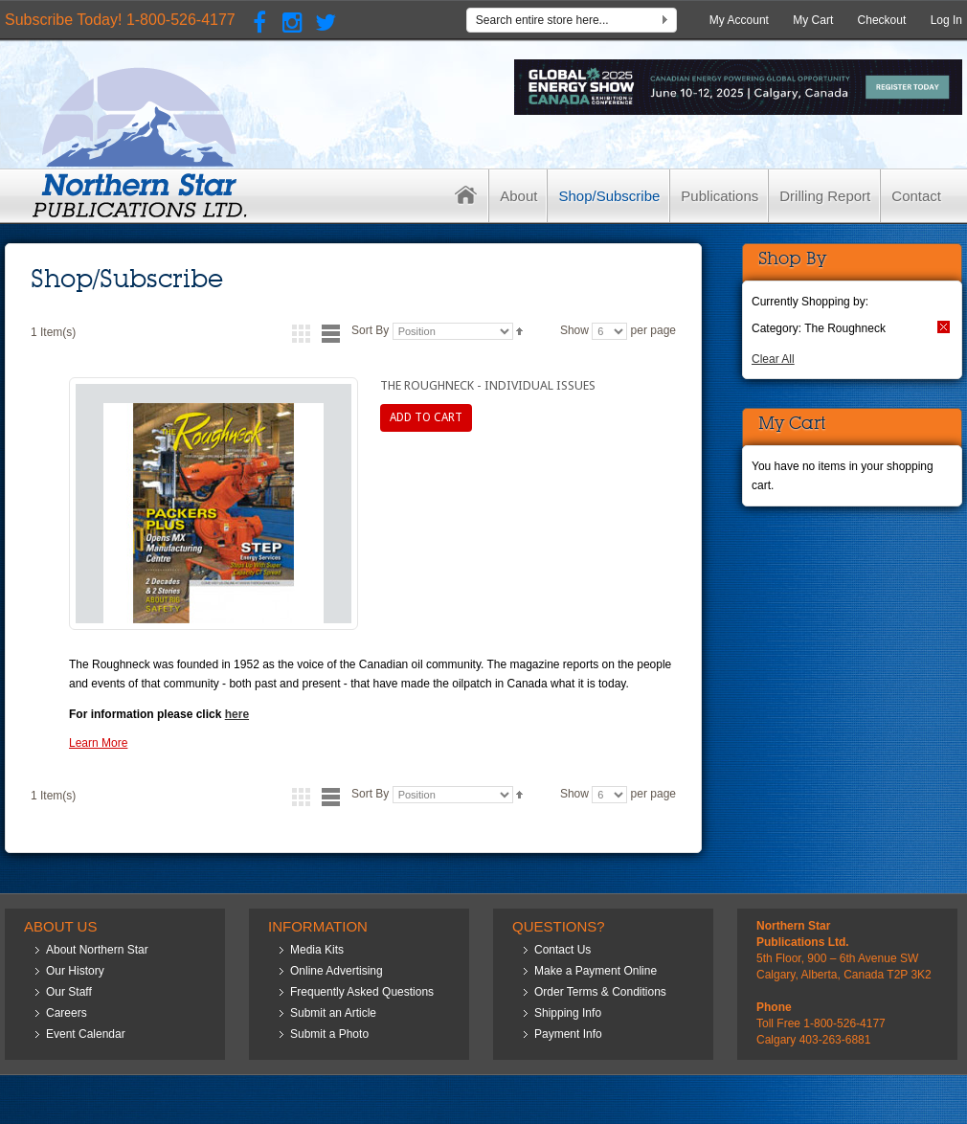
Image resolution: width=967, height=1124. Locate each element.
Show (574, 330)
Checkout (882, 20)
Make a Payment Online (595, 971)
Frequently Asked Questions (362, 992)
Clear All (773, 359)
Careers (66, 1013)
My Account (739, 20)
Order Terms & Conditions (600, 992)
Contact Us (562, 949)
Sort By (370, 330)
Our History (75, 971)
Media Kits (317, 949)
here (237, 714)
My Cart (813, 20)
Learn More (98, 743)
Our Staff (69, 992)
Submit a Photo (329, 1034)
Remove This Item (943, 327)
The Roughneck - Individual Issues (488, 385)
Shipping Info (567, 1013)
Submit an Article (333, 1013)
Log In (946, 20)
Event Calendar (85, 1034)
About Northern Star (97, 949)
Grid (301, 334)
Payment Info (568, 1034)
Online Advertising (336, 971)
